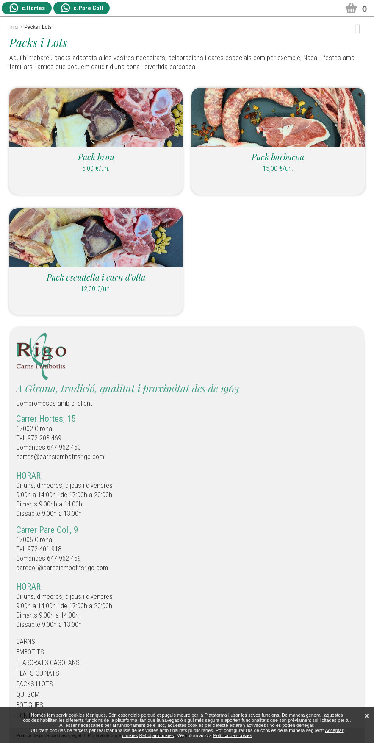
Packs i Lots (34, 684)
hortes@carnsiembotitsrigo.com (60, 457)
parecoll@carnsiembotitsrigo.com (62, 568)
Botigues (29, 705)
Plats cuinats (37, 673)
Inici (13, 27)
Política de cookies (232, 735)
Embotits (30, 652)
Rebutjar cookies (156, 735)
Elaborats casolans (48, 663)
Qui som (27, 694)
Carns (25, 641)
